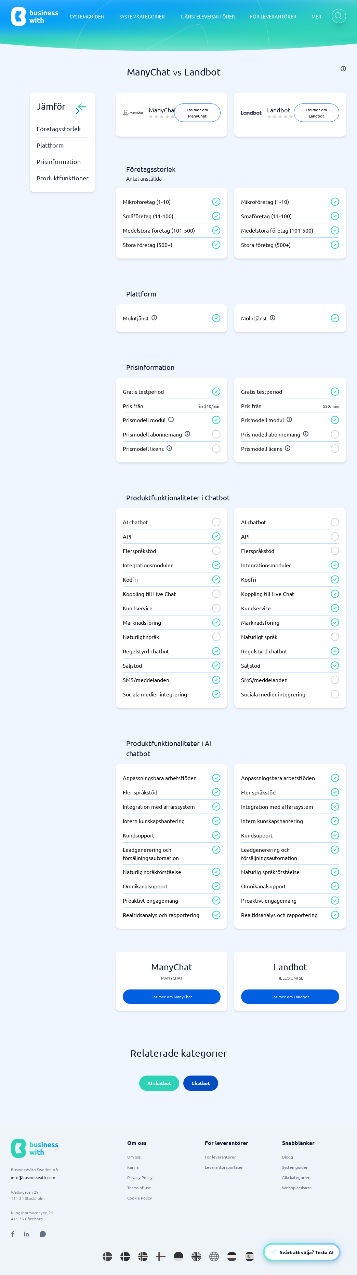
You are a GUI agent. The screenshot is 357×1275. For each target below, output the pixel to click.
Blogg (287, 1157)
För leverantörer (220, 1157)
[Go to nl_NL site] (232, 1256)
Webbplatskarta (297, 1187)
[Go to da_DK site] (125, 1256)
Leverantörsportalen (224, 1167)
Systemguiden (295, 1167)
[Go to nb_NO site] (143, 1256)
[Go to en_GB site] (196, 1256)
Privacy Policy (140, 1177)
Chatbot (200, 1083)
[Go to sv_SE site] (107, 1256)
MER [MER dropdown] (316, 16)
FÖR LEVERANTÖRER (273, 16)
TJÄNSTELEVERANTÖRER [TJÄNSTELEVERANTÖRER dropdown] (207, 16)
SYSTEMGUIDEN (87, 16)
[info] (343, 68)
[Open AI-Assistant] (302, 1252)
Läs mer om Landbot (316, 113)
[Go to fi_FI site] (161, 1256)
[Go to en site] (214, 1256)
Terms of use (139, 1187)
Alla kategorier (296, 1177)
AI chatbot (159, 1083)
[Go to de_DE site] (178, 1256)
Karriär (133, 1167)
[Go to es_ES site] (249, 1256)
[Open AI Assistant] (43, 1234)
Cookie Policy (139, 1198)
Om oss (134, 1157)
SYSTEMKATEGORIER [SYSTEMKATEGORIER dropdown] (142, 16)
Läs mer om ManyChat (197, 113)
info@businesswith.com (33, 1177)
